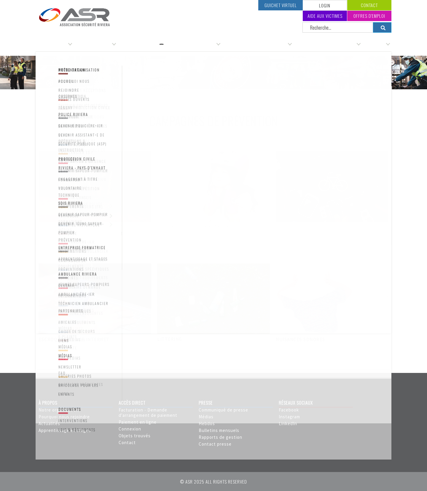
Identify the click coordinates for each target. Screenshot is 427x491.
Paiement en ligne (138, 422)
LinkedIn (288, 423)
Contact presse (215, 444)
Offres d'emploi (369, 15)
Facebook (289, 410)
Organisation (53, 43)
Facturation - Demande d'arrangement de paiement (148, 412)
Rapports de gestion (220, 437)
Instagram (289, 417)
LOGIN (324, 5)
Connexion (130, 429)
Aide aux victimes (324, 15)
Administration (94, 43)
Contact (369, 5)
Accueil (46, 98)
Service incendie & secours (327, 43)
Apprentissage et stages (65, 430)
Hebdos (207, 423)
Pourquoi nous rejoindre (64, 417)
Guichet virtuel (281, 5)
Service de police (140, 43)
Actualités (49, 423)
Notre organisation (59, 410)
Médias (206, 417)
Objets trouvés (135, 435)
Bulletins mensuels (219, 430)
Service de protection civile (256, 43)
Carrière (376, 43)
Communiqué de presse (223, 410)
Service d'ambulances (192, 43)
